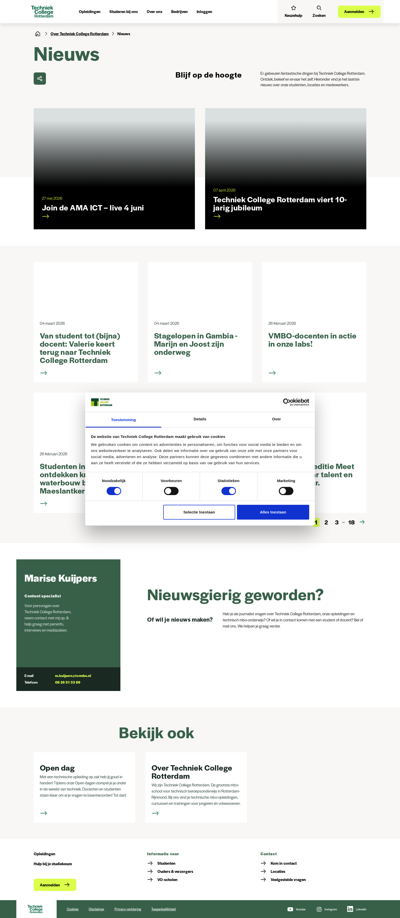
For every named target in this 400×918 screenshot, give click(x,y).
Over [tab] (276, 419)
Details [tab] (200, 419)
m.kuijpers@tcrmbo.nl (73, 675)
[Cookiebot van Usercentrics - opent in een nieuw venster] (287, 402)
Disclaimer (96, 909)
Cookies (73, 909)
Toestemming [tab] (123, 420)
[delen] (40, 78)
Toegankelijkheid (163, 909)
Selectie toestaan (199, 512)
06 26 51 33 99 (67, 682)
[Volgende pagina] (362, 522)
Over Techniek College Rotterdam (80, 33)
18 (351, 522)
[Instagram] (326, 909)
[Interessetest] (293, 11)
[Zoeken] (319, 11)
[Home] (38, 34)
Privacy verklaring (128, 909)
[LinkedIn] (356, 909)
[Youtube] (296, 909)
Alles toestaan (273, 512)
